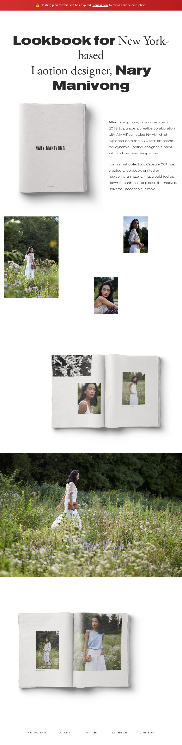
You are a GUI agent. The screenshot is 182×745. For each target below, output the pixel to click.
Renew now (100, 5)
